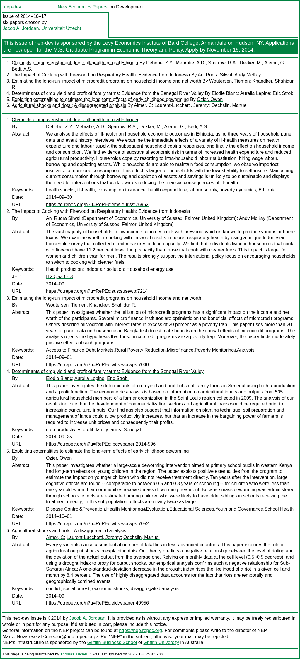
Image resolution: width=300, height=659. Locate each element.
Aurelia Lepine (255, 93)
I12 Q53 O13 (59, 276)
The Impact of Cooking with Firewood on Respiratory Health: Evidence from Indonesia (101, 74)
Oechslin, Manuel (229, 105)
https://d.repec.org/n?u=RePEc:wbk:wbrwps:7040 (97, 364)
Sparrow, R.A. (222, 62)
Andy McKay (247, 74)
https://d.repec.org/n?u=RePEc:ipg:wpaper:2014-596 (101, 443)
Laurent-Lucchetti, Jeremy (181, 105)
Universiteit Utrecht (61, 28)
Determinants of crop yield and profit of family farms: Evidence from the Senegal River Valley (108, 93)
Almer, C (143, 105)
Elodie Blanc (225, 93)
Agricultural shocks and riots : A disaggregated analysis (69, 105)
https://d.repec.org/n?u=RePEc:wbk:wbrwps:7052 (97, 523)
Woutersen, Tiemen (229, 80)
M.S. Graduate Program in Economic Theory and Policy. (118, 50)
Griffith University (161, 642)
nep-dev (12, 6)
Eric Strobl (283, 93)
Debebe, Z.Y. (159, 62)
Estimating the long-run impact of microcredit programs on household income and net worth (106, 80)
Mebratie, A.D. (190, 62)
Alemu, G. (274, 62)
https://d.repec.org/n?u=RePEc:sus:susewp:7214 (97, 291)
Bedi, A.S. (22, 68)
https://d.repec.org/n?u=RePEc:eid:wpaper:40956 (97, 602)
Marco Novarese (19, 636)
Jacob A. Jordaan (21, 28)
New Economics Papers (83, 6)
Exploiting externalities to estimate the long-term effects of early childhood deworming (100, 99)
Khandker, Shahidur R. (112, 304)
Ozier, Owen (210, 99)
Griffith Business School (112, 642)
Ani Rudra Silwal (215, 74)
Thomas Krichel (73, 654)
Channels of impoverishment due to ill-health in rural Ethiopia (75, 62)
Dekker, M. (251, 62)
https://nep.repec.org (140, 630)
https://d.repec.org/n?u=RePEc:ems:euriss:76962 (97, 204)
